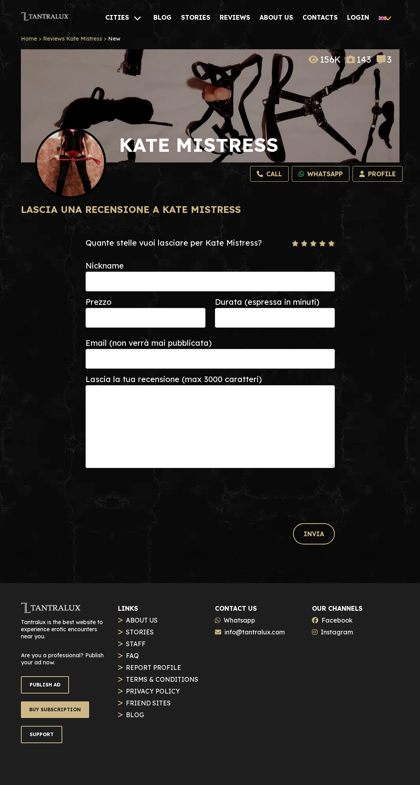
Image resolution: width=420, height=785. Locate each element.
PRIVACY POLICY (153, 691)
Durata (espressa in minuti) (267, 302)
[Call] (269, 174)
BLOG (135, 715)
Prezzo (99, 302)
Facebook (337, 620)
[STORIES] (195, 17)
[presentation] (145, 488)
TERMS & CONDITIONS (162, 679)
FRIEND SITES (148, 703)
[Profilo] (378, 174)
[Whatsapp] (320, 174)
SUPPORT (42, 734)
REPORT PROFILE (153, 667)
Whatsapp (239, 620)
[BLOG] (162, 17)
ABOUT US (142, 620)
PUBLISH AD (45, 685)
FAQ (132, 656)
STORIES (140, 632)
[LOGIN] (358, 17)
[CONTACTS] (320, 17)
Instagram (337, 632)
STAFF (136, 644)
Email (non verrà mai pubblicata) (149, 343)
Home (29, 38)
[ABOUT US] (276, 17)
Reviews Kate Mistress (72, 38)
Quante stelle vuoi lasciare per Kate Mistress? (174, 243)
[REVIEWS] (235, 17)
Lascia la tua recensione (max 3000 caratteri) (174, 379)
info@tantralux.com (254, 632)
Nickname (105, 265)
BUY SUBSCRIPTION (55, 709)
